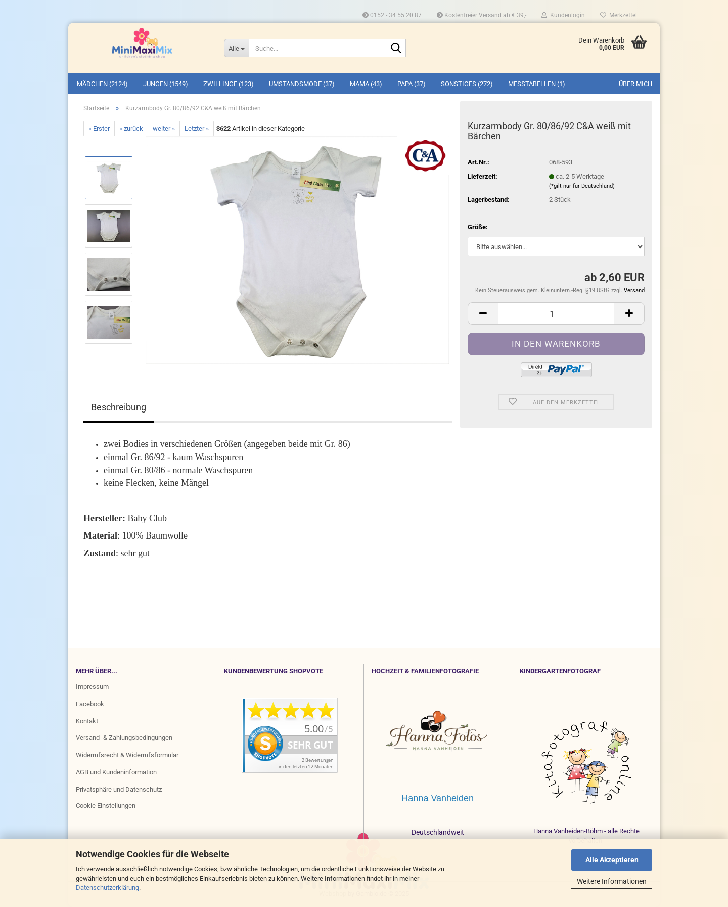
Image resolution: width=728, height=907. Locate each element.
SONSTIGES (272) (467, 84)
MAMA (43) (366, 84)
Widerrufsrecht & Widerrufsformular (127, 755)
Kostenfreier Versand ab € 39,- (481, 15)
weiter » (164, 128)
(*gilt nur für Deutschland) (582, 186)
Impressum (92, 686)
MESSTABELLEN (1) (536, 84)
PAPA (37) (411, 84)
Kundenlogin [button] (563, 15)
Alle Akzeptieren (612, 860)
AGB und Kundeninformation (116, 772)
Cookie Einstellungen (105, 805)
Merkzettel (618, 15)
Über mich (635, 84)
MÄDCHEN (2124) (102, 84)
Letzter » (197, 128)
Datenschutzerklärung (107, 887)
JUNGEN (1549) (165, 84)
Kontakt (87, 721)
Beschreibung (118, 407)
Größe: (478, 227)
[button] (483, 313)
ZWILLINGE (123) (228, 84)
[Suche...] (236, 48)
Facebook (90, 704)
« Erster (99, 128)
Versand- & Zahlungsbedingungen (124, 737)
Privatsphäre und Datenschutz (119, 789)
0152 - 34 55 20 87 (392, 15)
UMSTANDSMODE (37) (302, 84)
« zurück (131, 128)
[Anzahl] (556, 313)
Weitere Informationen (612, 881)
